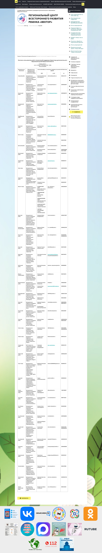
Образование (74, 72)
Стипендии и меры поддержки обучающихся (77, 98)
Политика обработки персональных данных (77, 41)
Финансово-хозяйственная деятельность (77, 90)
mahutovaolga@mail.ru (52, 104)
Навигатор (18, 4)
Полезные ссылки (75, 109)
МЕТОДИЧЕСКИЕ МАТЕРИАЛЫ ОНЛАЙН (76, 22)
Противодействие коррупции (75, 18)
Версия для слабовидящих (75, 10)
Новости (24, 1)
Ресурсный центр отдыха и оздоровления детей (38, 1)
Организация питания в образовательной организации (76, 105)
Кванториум (25, 4)
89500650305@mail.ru (52, 134)
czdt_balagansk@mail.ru (52, 93)
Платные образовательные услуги (77, 87)
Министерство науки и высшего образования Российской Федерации (76, 117)
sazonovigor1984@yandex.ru (53, 286)
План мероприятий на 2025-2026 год (77, 15)
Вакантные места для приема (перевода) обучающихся (78, 94)
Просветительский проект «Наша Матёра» (77, 48)
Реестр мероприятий (76, 45)
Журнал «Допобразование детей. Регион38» (61, 1)
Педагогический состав (76, 77)
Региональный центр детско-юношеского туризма (60, 7)
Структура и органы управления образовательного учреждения (75, 66)
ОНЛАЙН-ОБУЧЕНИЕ (47, 4)
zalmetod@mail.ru (51, 160)
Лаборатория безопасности (35, 4)
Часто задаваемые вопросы (22, 7)
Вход (74, 7)
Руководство (74, 75)
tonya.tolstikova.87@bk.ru (53, 254)
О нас (19, 1)
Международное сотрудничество (75, 101)
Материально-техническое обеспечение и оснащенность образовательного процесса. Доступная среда (77, 82)
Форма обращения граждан (78, 1)
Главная (19, 56)
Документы (73, 70)
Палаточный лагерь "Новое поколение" (76, 51)
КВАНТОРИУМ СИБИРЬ (59, 4)
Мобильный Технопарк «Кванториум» (38, 7)
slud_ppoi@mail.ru (51, 345)
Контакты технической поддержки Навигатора (46, 56)
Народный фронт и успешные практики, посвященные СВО (76, 29)
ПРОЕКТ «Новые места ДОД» (77, 38)
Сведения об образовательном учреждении (75, 58)
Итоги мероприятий (76, 25)
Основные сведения (75, 61)
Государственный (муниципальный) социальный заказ (76, 34)
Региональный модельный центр (73, 4)
